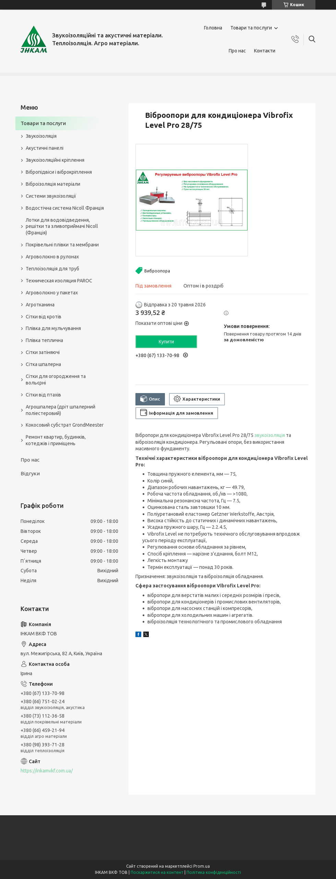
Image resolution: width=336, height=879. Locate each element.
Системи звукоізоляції (51, 196)
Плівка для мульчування (53, 328)
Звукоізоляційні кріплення (55, 160)
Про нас (237, 50)
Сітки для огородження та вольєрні (56, 380)
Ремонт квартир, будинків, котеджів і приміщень (56, 440)
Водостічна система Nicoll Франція (65, 208)
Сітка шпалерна (43, 364)
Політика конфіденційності (214, 872)
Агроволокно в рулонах (52, 256)
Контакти (264, 50)
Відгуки (30, 473)
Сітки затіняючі (43, 352)
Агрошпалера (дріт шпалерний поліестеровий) (60, 410)
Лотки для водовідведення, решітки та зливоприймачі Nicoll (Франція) (62, 226)
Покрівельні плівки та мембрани (62, 244)
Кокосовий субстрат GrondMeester (65, 425)
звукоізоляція (269, 435)
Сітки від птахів (43, 395)
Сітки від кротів (43, 316)
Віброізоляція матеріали (53, 184)
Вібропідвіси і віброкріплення (59, 172)
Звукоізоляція (41, 136)
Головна (213, 27)
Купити (166, 341)
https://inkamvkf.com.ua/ (47, 770)
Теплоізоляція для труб (52, 268)
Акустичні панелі (44, 148)
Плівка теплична (44, 340)
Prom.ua (201, 866)
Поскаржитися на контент (157, 872)
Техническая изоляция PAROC (59, 280)
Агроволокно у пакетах (52, 292)
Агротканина (40, 304)
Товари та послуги (251, 27)
